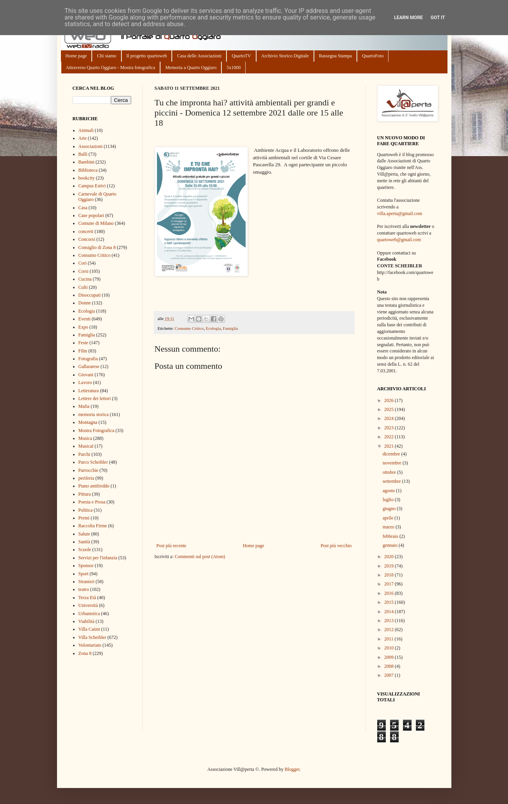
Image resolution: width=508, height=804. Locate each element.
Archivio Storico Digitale (285, 56)
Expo (83, 327)
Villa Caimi (89, 629)
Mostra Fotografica (96, 430)
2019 (389, 566)
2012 (389, 629)
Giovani (86, 374)
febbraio (391, 536)
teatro (83, 589)
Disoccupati (89, 295)
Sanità (84, 541)
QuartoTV (241, 56)
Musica (85, 438)
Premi (84, 518)
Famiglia (230, 328)
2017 (389, 584)
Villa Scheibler (92, 637)
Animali (86, 130)
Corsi (83, 271)
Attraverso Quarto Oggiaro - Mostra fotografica (110, 67)
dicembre (392, 454)
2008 (389, 666)
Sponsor (86, 565)
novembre (393, 463)
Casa (82, 207)
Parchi (84, 454)
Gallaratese (89, 366)
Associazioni (90, 146)
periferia (86, 478)
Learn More (408, 17)
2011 (389, 639)
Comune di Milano (96, 223)
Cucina (85, 279)
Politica (85, 510)
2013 (389, 620)
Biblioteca (88, 170)
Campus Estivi (92, 186)
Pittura (84, 494)
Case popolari (91, 215)
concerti (86, 231)
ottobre (390, 472)
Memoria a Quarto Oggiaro (190, 67)
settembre (392, 481)
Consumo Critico (189, 328)
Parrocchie (88, 470)
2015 (389, 602)
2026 (389, 400)
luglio (389, 499)
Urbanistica (89, 613)
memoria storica (93, 414)
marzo (389, 527)
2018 (389, 575)
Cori (82, 263)
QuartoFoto (372, 56)
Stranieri (86, 581)
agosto (389, 490)
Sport (83, 573)
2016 (389, 593)
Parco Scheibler (93, 462)
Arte (82, 138)
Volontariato (90, 645)
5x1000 (233, 67)
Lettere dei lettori (94, 398)
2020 (389, 556)
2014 (389, 611)
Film (82, 351)
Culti (83, 287)
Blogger (292, 769)
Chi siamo (106, 56)
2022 (389, 436)
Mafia (84, 406)
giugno (390, 508)
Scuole (84, 549)
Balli (82, 154)
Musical (86, 446)
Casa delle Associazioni (199, 56)
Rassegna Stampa (335, 56)
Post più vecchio (336, 545)
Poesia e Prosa (91, 502)
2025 (389, 409)
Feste (83, 342)
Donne (84, 303)
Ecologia (213, 328)
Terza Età (87, 597)
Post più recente (172, 545)
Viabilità (86, 621)
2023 (389, 427)
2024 (389, 418)
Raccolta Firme (92, 525)
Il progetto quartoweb (147, 56)
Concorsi (86, 239)
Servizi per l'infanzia (97, 557)
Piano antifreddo (94, 486)
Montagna (88, 422)
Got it (438, 17)
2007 (389, 675)
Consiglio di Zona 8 (97, 247)
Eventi (84, 319)
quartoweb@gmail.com (399, 239)
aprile (388, 518)
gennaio (391, 545)
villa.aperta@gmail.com (399, 213)
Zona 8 (85, 653)
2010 (389, 648)
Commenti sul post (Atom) (200, 556)
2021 (389, 446)
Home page (76, 56)
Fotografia (88, 358)
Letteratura (88, 390)
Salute (84, 534)
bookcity (86, 178)
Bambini (86, 162)
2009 (389, 657)
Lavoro (85, 382)
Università (88, 605)
